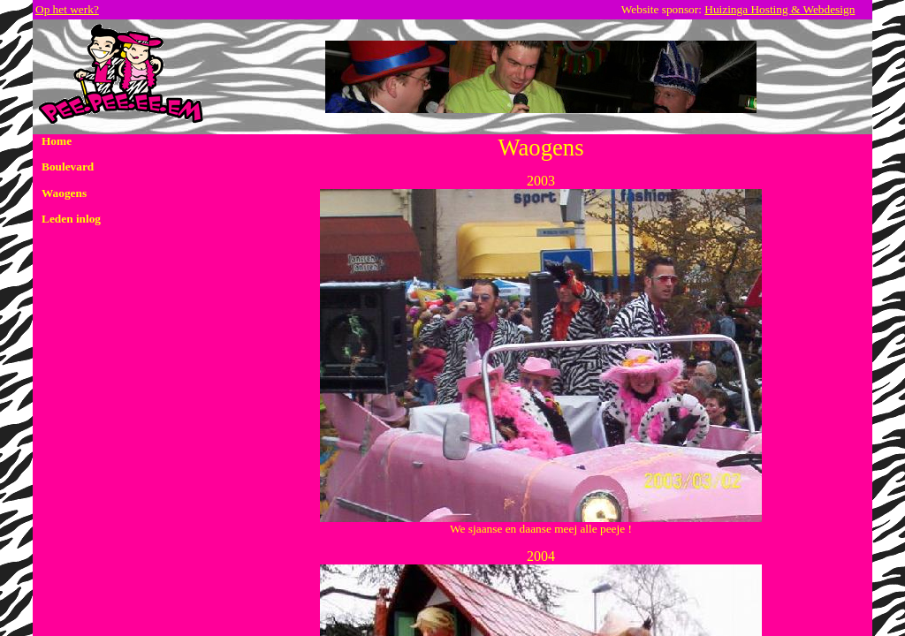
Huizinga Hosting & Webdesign (779, 9)
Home (57, 141)
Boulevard (68, 166)
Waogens (64, 193)
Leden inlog (71, 218)
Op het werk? (67, 9)
